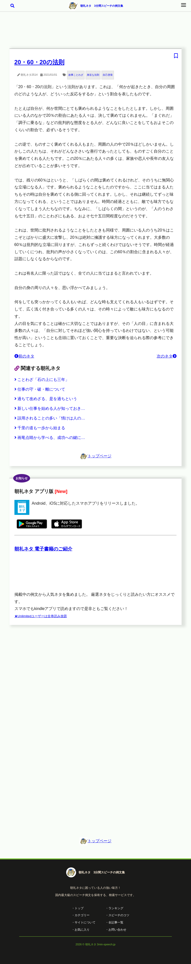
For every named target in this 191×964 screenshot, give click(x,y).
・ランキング (114, 908)
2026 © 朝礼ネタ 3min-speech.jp (95, 944)
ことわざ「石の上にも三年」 (41, 379)
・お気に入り (81, 929)
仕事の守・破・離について (39, 389)
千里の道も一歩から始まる (39, 428)
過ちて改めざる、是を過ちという (45, 399)
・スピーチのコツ (117, 915)
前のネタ (24, 356)
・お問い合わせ (115, 929)
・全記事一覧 (114, 922)
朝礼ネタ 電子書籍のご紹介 (43, 548)
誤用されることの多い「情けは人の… (49, 418)
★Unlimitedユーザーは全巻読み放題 (40, 616)
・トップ (78, 908)
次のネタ (167, 356)
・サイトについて (84, 922)
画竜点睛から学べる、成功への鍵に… (49, 437)
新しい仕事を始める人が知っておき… (49, 408)
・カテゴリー (81, 915)
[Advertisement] (95, 33)
